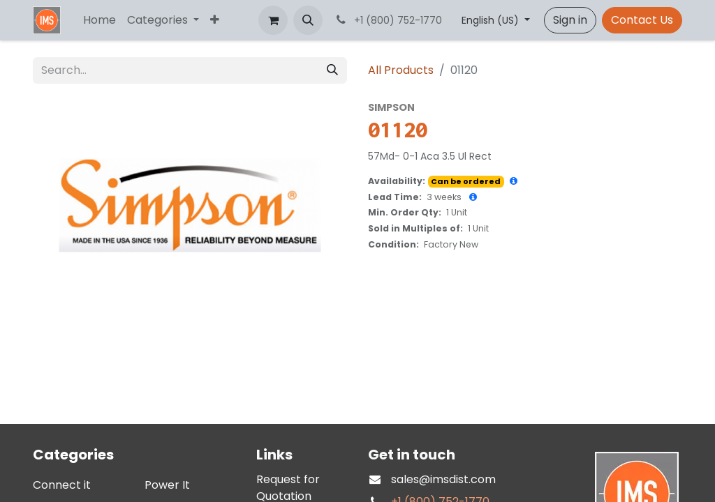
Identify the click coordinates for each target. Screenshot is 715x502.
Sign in (570, 20)
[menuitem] (99, 20)
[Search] (332, 70)
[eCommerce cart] (273, 20)
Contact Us (642, 20)
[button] (308, 20)
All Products (401, 70)
